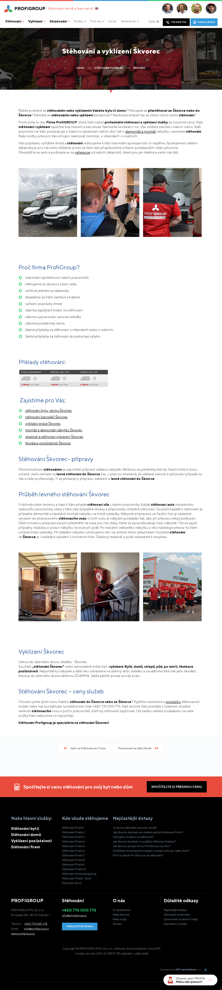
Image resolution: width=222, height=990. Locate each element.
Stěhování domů (26, 834)
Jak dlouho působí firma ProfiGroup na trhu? (142, 846)
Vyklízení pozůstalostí (31, 840)
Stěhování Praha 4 (73, 841)
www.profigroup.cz (23, 933)
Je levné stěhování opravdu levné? (135, 827)
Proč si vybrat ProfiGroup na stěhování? (138, 855)
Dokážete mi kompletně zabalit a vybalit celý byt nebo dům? (151, 850)
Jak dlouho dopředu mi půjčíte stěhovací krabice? (144, 841)
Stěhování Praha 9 (73, 864)
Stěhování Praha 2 (73, 832)
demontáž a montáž (140, 131)
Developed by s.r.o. (180, 969)
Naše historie (121, 914)
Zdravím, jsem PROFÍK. (190, 978)
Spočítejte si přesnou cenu (176, 786)
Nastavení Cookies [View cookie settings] (175, 923)
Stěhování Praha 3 (73, 836)
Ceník (112, 21)
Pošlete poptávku (80, 926)
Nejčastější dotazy (175, 910)
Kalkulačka (204, 22)
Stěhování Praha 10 (74, 869)
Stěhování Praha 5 (73, 846)
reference (82, 152)
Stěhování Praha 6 (73, 850)
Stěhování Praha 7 (73, 855)
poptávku (173, 702)
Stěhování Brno (72, 883)
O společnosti (122, 910)
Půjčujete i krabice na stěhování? (133, 836)
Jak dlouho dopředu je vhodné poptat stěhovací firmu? (148, 832)
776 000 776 (176, 22)
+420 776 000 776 (35, 923)
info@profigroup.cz (36, 928)
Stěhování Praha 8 (73, 860)
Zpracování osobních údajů (181, 919)
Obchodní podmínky (177, 914)
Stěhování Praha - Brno (76, 878)
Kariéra (117, 923)
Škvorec (46, 417)
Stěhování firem (25, 847)
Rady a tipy (120, 919)
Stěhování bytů (25, 828)
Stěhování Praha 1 (73, 827)
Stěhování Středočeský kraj (79, 873)
